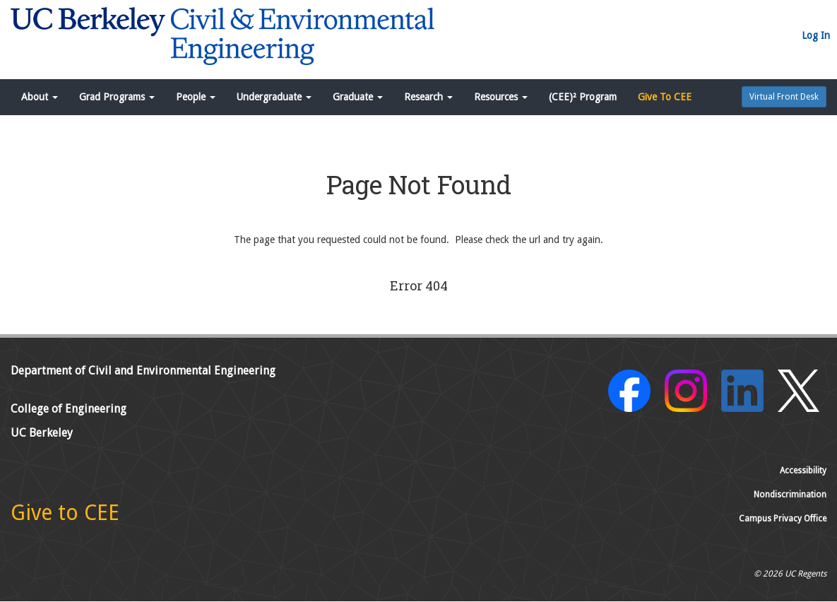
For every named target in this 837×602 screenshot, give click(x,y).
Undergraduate (274, 96)
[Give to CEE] (65, 516)
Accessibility (803, 471)
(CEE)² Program (583, 96)
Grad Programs (117, 96)
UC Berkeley (42, 432)
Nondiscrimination (790, 495)
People (195, 96)
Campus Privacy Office (782, 519)
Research (428, 96)
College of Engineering (68, 408)
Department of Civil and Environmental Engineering (143, 370)
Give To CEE (664, 96)
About (39, 96)
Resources (501, 96)
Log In (816, 35)
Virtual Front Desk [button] (784, 97)
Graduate (358, 96)
